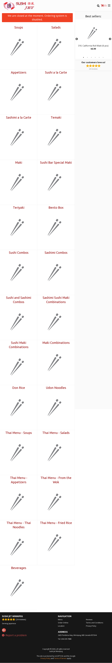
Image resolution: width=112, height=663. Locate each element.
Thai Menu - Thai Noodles (19, 525)
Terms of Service (60, 658)
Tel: (64, 639)
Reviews (89, 619)
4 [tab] (95, 57)
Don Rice (18, 387)
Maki (18, 162)
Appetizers (18, 72)
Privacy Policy (91, 626)
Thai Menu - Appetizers (18, 480)
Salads (56, 27)
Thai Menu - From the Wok (56, 480)
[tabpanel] (93, 37)
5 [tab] (99, 57)
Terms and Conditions (94, 623)
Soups (18, 27)
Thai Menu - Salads (55, 433)
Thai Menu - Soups (18, 433)
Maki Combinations (56, 342)
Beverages (18, 568)
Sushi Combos (18, 252)
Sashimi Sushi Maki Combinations (56, 300)
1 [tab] (83, 57)
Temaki (56, 117)
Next (110, 39)
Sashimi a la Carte (18, 117)
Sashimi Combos (56, 252)
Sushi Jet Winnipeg (12, 616)
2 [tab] (87, 57)
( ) (104, 5)
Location (61, 626)
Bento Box (56, 207)
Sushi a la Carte (56, 72)
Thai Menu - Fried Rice (56, 523)
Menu (60, 619)
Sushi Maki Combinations (18, 345)
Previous (76, 39)
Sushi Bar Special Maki (56, 162)
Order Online (63, 623)
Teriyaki (18, 207)
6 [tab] (103, 57)
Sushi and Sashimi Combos (18, 300)
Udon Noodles (56, 387)
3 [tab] (91, 57)
